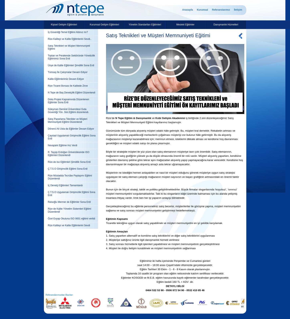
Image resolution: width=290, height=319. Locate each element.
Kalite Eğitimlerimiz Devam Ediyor (66, 79)
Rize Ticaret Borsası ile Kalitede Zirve (68, 85)
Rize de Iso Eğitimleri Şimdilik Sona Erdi (69, 162)
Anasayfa (187, 9)
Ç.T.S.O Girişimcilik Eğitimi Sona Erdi (68, 168)
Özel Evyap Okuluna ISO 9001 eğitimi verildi (71, 218)
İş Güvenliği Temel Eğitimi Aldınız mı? (68, 32)
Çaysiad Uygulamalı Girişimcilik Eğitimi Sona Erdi (72, 137)
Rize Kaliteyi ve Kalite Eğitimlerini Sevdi (69, 225)
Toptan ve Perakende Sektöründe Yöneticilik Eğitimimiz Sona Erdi (71, 57)
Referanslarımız (221, 9)
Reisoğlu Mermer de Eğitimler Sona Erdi (69, 202)
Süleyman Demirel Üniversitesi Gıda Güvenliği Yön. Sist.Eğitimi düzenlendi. (68, 111)
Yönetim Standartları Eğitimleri (145, 24)
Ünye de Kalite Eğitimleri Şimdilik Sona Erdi (71, 65)
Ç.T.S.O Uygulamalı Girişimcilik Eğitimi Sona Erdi (71, 194)
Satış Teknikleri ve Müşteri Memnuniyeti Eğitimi (69, 47)
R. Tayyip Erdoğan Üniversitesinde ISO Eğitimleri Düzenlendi (68, 154)
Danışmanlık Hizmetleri (225, 24)
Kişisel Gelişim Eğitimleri (64, 24)
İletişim (238, 9)
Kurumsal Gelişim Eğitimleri (104, 24)
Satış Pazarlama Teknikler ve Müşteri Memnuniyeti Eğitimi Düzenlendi (67, 120)
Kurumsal (202, 9)
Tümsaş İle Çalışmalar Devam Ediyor (68, 72)
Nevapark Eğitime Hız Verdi (62, 145)
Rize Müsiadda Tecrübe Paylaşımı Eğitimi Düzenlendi (70, 177)
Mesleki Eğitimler (185, 24)
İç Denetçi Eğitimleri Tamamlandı (65, 185)
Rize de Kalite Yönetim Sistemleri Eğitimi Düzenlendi (69, 210)
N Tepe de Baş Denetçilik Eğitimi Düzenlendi (71, 92)
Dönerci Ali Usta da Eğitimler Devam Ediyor (71, 128)
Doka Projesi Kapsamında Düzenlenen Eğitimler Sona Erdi (68, 101)
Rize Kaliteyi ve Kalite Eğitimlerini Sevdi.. (69, 39)
